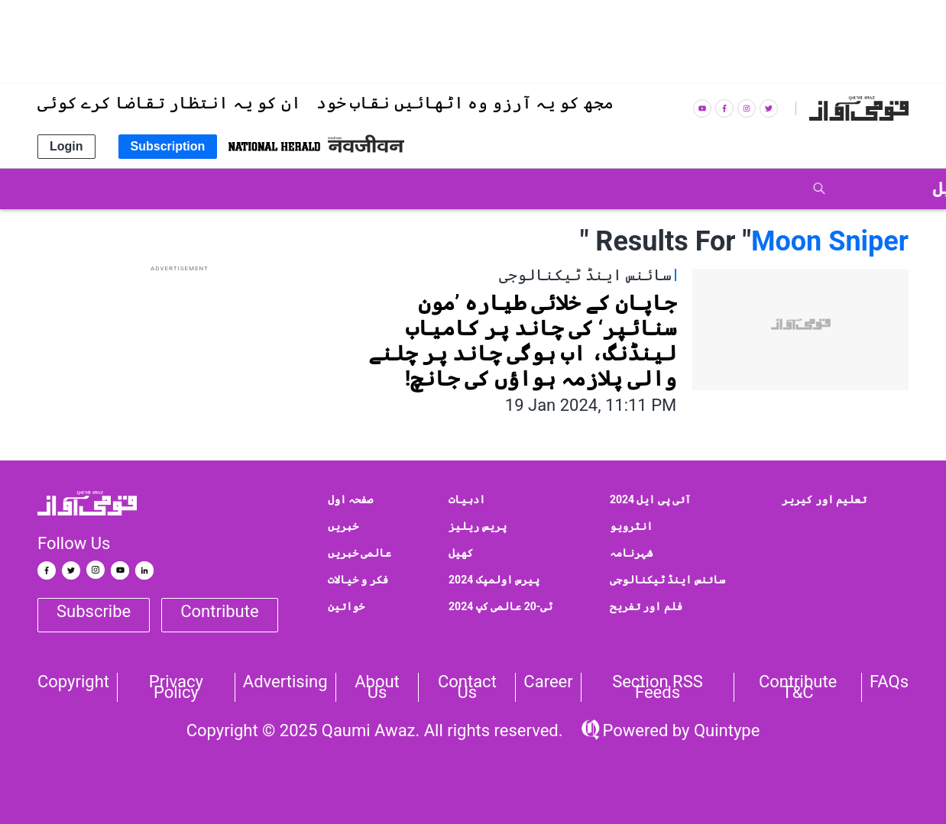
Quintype (724, 730)
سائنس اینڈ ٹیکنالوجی (667, 580)
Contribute (219, 611)
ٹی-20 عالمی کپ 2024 (500, 606)
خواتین (346, 606)
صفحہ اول (350, 499)
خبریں (343, 526)
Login (66, 146)
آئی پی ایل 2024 (651, 499)
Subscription (168, 146)
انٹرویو (631, 526)
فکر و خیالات (358, 580)
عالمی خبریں (359, 553)
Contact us (467, 687)
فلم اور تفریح (646, 606)
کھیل (461, 553)
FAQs (889, 682)
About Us (377, 687)
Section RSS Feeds (657, 687)
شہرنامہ (631, 553)
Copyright (73, 682)
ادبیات (467, 499)
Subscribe (94, 611)
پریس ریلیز (477, 526)
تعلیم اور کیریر (824, 499)
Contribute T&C (798, 687)
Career (547, 682)
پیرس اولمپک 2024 (494, 580)
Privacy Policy (176, 687)
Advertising (285, 682)
